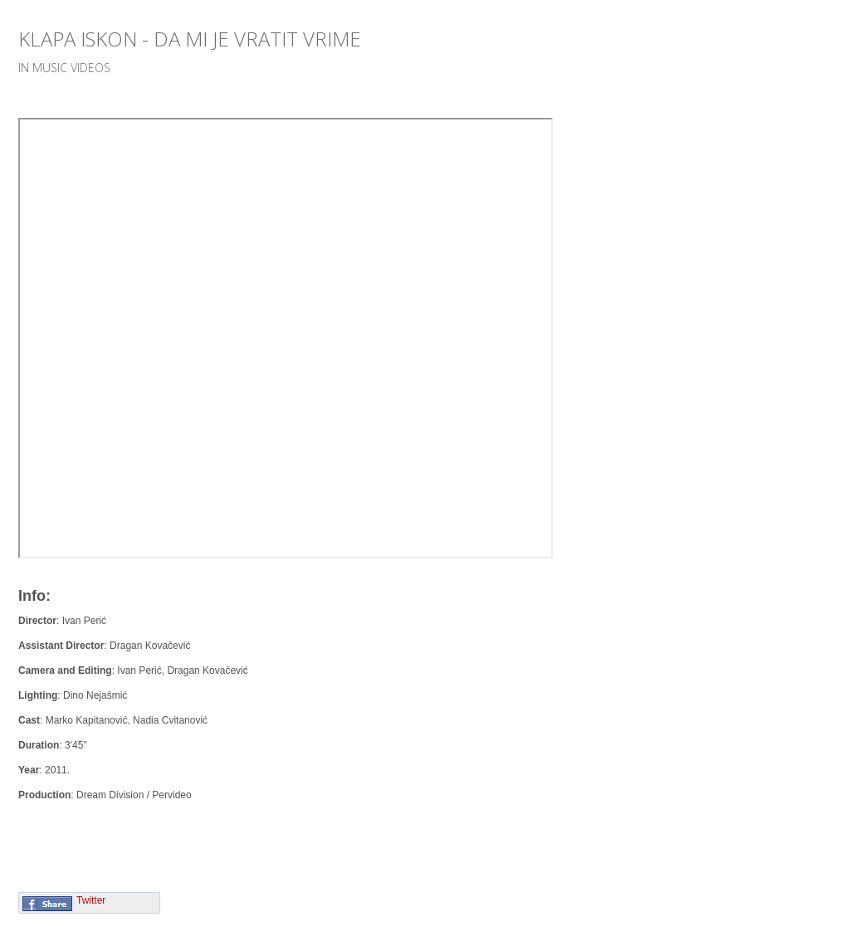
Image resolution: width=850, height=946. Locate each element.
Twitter (90, 900)
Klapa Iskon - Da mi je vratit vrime (189, 38)
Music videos (71, 68)
